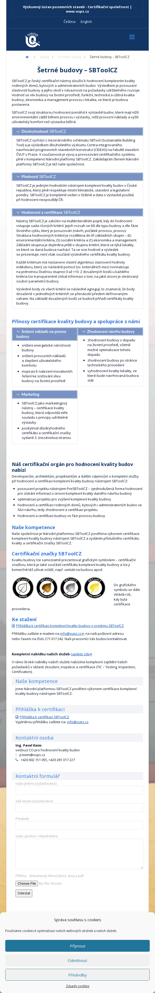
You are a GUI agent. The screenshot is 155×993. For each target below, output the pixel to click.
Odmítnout (77, 960)
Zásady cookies (77, 986)
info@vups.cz (71, 633)
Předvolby (77, 974)
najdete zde (80, 654)
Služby (44, 57)
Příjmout (77, 946)
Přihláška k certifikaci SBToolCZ (44, 717)
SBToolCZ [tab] (44, 131)
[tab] (44, 334)
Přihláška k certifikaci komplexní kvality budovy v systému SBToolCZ (70, 625)
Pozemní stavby (69, 57)
